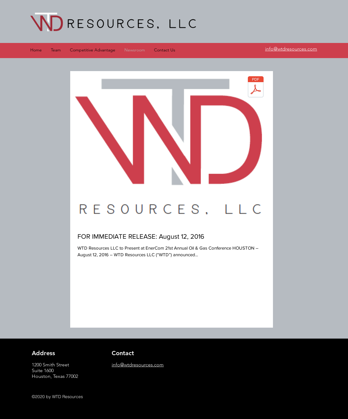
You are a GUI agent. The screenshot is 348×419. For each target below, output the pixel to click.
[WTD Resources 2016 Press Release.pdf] (256, 87)
